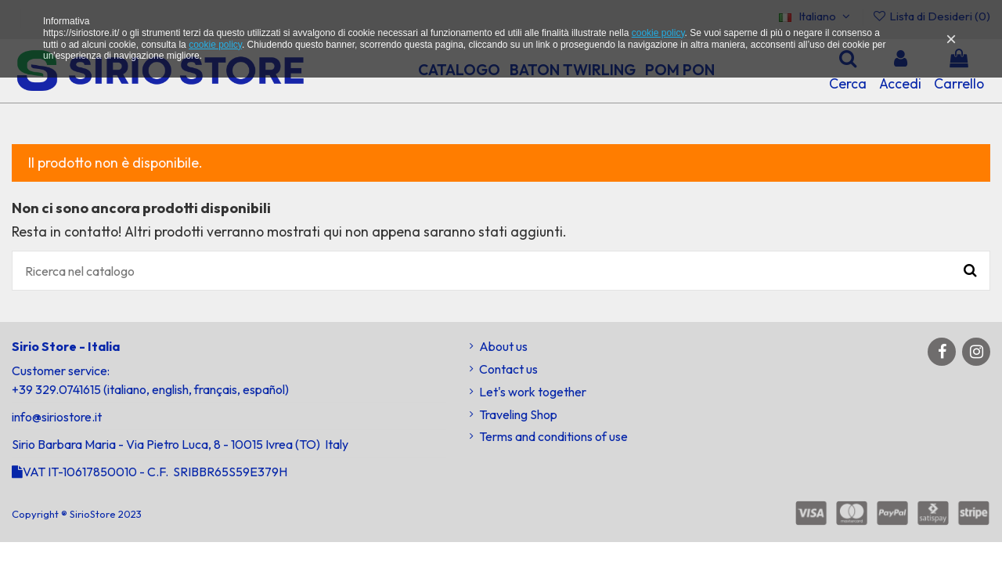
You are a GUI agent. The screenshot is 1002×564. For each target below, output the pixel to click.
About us (503, 346)
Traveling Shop (518, 414)
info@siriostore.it (57, 417)
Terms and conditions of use (553, 436)
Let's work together (532, 392)
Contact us (508, 369)
